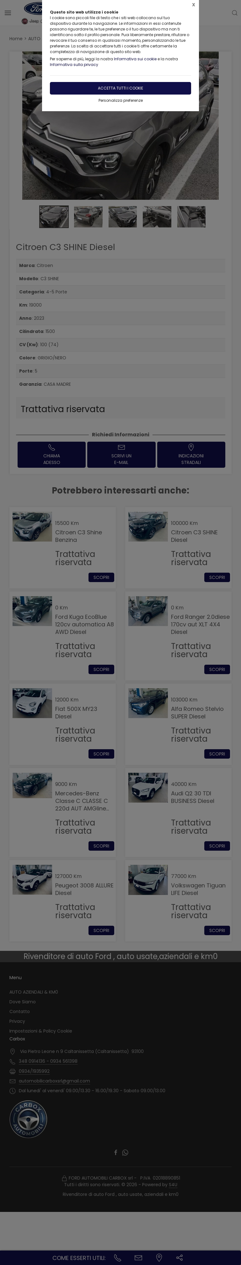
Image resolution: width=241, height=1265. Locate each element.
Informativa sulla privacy (74, 64)
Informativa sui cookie (135, 59)
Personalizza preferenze (121, 100)
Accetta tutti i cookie (120, 88)
